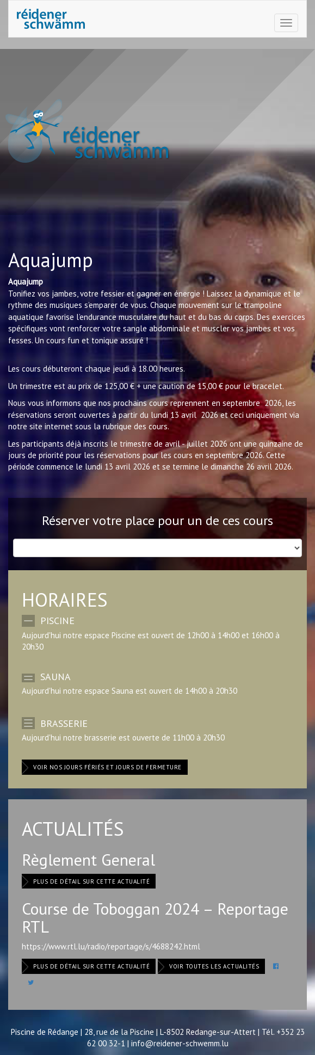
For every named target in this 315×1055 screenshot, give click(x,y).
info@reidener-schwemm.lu (179, 1043)
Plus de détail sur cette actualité (91, 881)
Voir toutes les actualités (214, 966)
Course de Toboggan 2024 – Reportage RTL (155, 917)
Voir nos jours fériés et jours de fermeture (107, 767)
